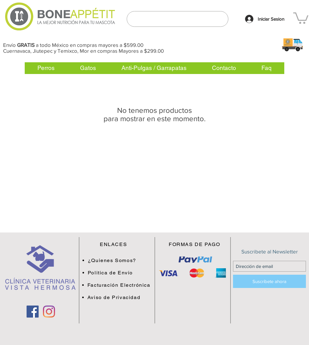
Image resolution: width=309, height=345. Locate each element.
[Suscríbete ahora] (269, 281)
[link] (300, 17)
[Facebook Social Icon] (33, 312)
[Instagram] (49, 312)
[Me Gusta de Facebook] (41, 335)
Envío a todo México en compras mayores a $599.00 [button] (73, 45)
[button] (292, 44)
